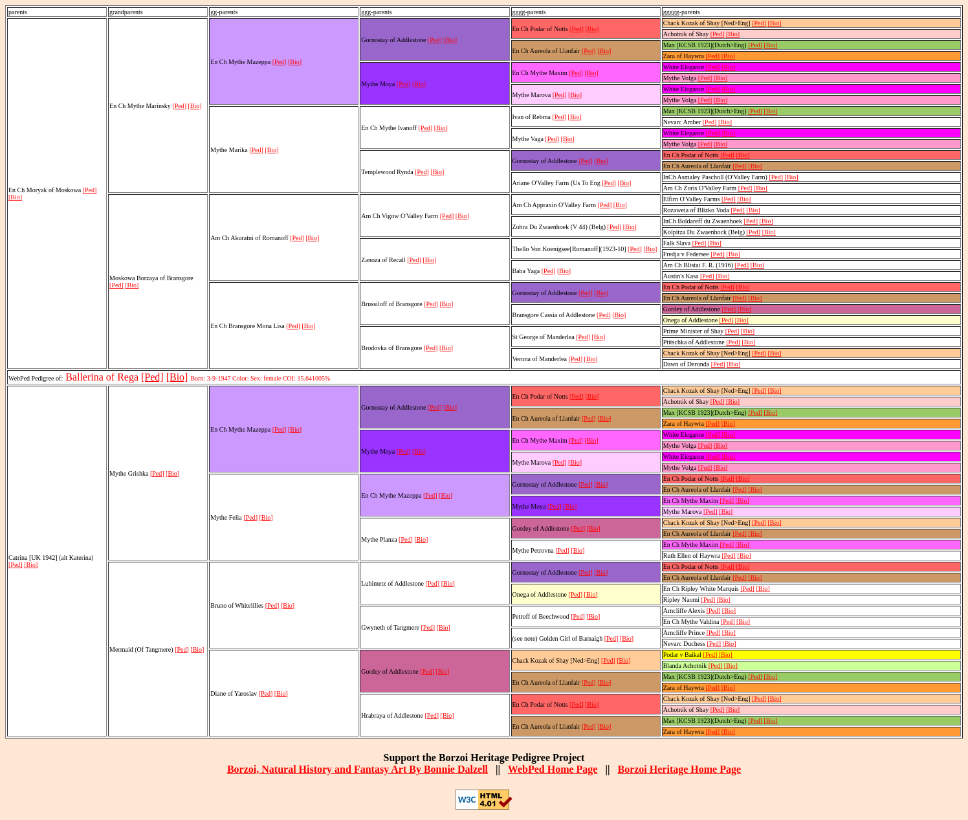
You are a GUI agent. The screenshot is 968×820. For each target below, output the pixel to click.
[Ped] (90, 190)
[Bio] (15, 197)
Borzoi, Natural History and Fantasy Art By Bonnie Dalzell (357, 769)
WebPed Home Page (553, 769)
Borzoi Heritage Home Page (679, 769)
